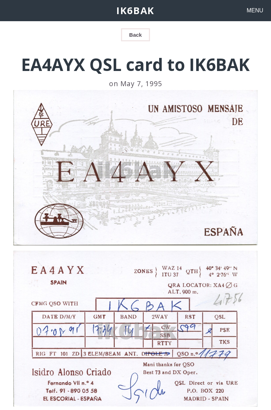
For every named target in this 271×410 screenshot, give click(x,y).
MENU (255, 10)
